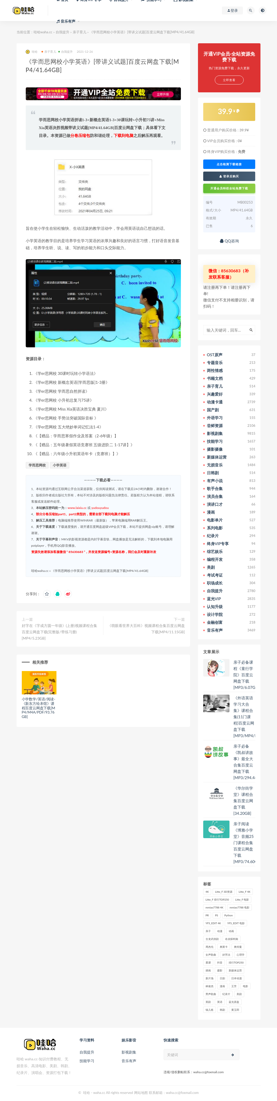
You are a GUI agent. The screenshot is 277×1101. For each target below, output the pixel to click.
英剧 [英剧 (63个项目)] (208, 1001)
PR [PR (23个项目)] (207, 915)
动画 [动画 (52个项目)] (231, 931)
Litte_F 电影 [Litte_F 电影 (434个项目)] (242, 899)
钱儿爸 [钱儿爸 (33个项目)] (209, 1009)
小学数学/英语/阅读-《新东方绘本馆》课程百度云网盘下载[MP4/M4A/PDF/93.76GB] (38, 708)
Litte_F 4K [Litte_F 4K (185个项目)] (244, 891)
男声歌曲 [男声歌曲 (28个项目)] (211, 994)
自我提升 (62, 32)
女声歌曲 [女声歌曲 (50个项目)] (211, 954)
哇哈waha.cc (43, 32)
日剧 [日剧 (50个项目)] (222, 978)
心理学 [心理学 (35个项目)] (240, 954)
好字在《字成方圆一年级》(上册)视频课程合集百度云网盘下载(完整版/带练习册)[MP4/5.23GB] (59, 631)
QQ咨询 (229, 240)
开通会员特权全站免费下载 (229, 188)
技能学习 (87, 1061)
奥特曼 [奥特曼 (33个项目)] (238, 946)
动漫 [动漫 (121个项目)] (219, 931)
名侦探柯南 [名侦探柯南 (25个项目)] (231, 938)
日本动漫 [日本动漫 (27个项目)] (236, 978)
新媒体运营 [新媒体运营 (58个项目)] (235, 970)
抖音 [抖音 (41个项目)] (219, 962)
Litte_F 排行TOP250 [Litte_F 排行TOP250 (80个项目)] (217, 899)
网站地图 (141, 1093)
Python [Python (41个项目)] (228, 915)
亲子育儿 (79, 32)
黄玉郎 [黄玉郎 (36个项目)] (235, 1009)
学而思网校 (37, 465)
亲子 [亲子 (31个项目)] (208, 931)
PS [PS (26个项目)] (216, 915)
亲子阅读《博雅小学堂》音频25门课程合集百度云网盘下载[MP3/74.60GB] (247, 842)
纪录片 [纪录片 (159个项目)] (226, 994)
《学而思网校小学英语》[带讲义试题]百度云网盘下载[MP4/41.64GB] (99, 571)
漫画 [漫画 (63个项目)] (222, 986)
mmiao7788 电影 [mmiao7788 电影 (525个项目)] (239, 907)
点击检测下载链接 (229, 164)
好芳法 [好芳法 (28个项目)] (226, 954)
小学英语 (59, 465)
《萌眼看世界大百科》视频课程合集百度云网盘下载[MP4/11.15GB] (146, 628)
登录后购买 (229, 176)
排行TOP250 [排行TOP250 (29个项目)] (236, 962)
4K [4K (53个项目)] (207, 891)
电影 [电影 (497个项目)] (245, 986)
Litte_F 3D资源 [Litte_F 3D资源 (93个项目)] (223, 891)
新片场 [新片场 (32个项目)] (209, 978)
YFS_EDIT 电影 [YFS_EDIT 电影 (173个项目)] (235, 923)
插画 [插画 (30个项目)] (208, 970)
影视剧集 (129, 1052)
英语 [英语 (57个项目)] (219, 1001)
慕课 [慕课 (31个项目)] (208, 962)
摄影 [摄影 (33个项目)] (219, 970)
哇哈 (32, 52)
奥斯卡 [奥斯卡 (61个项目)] (224, 946)
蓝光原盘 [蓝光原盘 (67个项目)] (234, 1001)
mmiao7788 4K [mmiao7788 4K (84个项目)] (214, 907)
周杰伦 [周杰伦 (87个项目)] (209, 946)
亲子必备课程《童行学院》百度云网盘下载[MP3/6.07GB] (246, 675)
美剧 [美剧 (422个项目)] (239, 994)
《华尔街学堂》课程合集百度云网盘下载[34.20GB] (243, 801)
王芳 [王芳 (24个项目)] (234, 986)
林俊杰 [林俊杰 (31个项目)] (209, 986)
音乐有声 (129, 1061)
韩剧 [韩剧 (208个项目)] (222, 1009)
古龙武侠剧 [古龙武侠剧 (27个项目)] (212, 938)
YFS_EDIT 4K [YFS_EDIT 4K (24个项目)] (213, 923)
